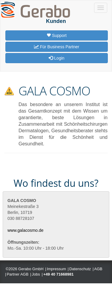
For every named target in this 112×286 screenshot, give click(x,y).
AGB (98, 269)
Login (56, 58)
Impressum (56, 269)
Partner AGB (17, 274)
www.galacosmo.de (25, 230)
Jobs (36, 274)
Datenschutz (80, 269)
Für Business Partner (56, 46)
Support (57, 35)
